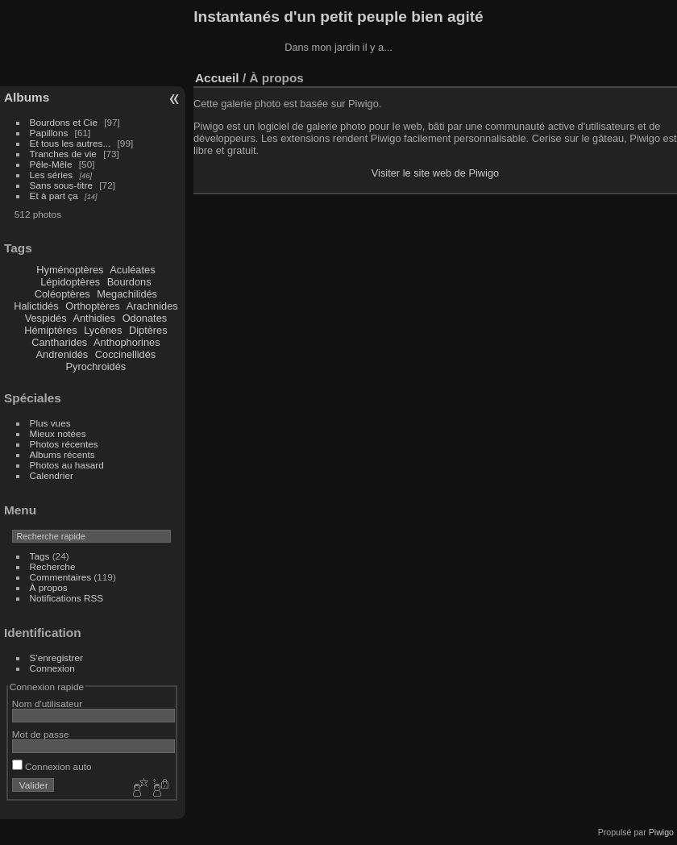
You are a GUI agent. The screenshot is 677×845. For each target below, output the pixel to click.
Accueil (217, 78)
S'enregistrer (56, 657)
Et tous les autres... (70, 143)
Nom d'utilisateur (47, 703)
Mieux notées (58, 433)
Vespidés (46, 318)
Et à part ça (54, 195)
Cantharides (59, 342)
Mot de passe (40, 734)
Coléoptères (62, 294)
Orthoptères (92, 306)
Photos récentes (64, 444)
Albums (26, 97)
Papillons (49, 132)
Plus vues (50, 423)
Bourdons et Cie (64, 122)
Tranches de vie (63, 153)
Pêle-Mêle (51, 164)
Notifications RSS (67, 598)
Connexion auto (52, 766)
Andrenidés (62, 354)
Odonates (145, 318)
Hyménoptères (69, 270)
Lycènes (103, 330)
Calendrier (51, 475)
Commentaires (61, 577)
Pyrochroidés (96, 366)
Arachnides (152, 306)
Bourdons (129, 282)
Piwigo (661, 832)
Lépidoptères (70, 282)
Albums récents (62, 454)
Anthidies (94, 318)
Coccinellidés (125, 354)
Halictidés (36, 306)
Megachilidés (127, 294)
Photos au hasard (67, 465)
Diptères (148, 330)
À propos (49, 587)
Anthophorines (126, 342)
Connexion (52, 668)
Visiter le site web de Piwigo (435, 173)
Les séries (51, 174)
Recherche (53, 566)
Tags (40, 556)
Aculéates (132, 270)
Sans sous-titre (61, 185)
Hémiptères (50, 330)
